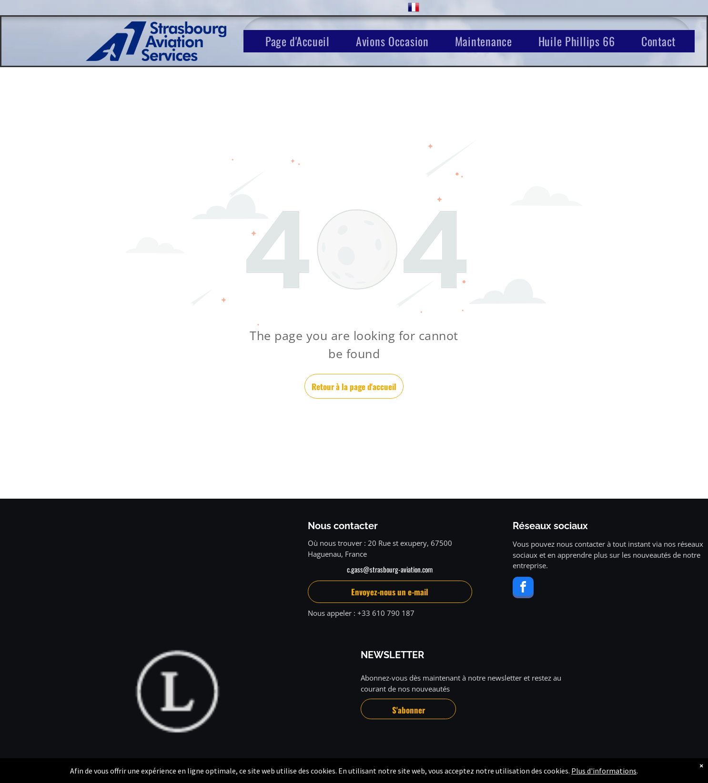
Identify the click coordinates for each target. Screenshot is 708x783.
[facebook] (523, 589)
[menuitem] (301, 41)
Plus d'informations (604, 774)
